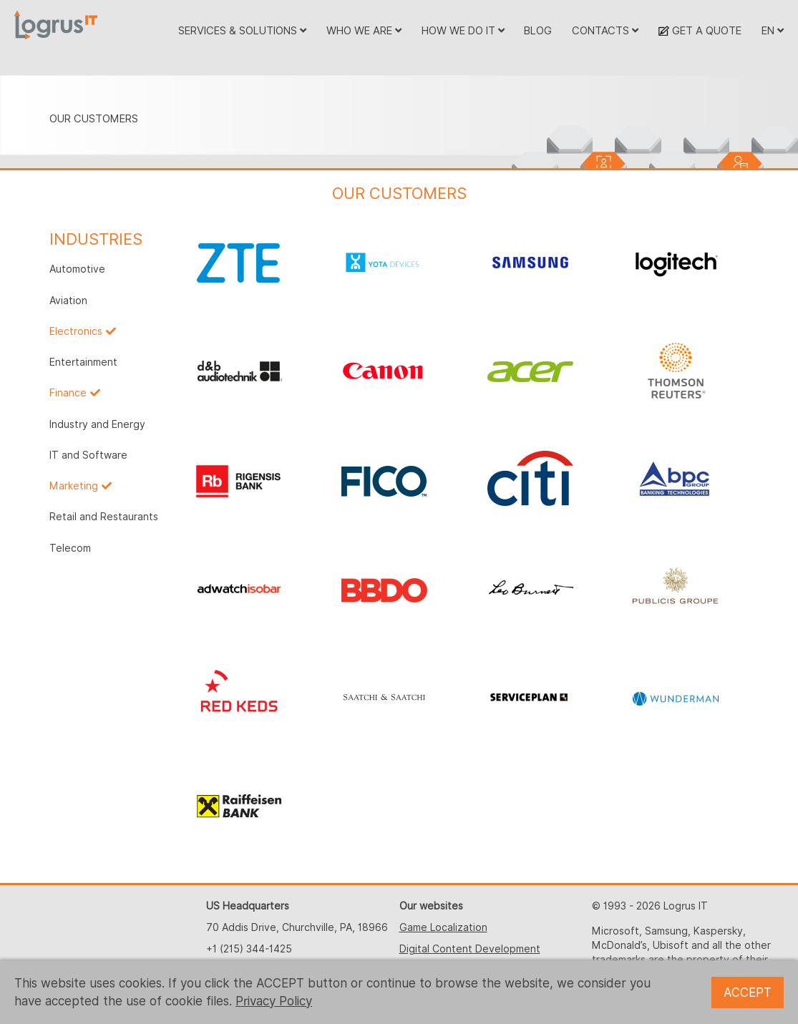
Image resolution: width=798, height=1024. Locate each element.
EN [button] (772, 30)
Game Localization (443, 927)
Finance (68, 393)
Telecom (70, 548)
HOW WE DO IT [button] (463, 30)
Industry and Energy (97, 424)
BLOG (538, 30)
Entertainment (83, 362)
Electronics (75, 331)
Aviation (68, 300)
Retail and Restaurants (103, 516)
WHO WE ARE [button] (364, 30)
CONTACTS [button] (605, 30)
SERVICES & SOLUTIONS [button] (242, 30)
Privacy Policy (273, 1001)
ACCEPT (748, 992)
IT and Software (88, 455)
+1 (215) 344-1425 (249, 949)
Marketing (73, 486)
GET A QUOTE (699, 30)
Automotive (77, 269)
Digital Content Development (469, 949)
